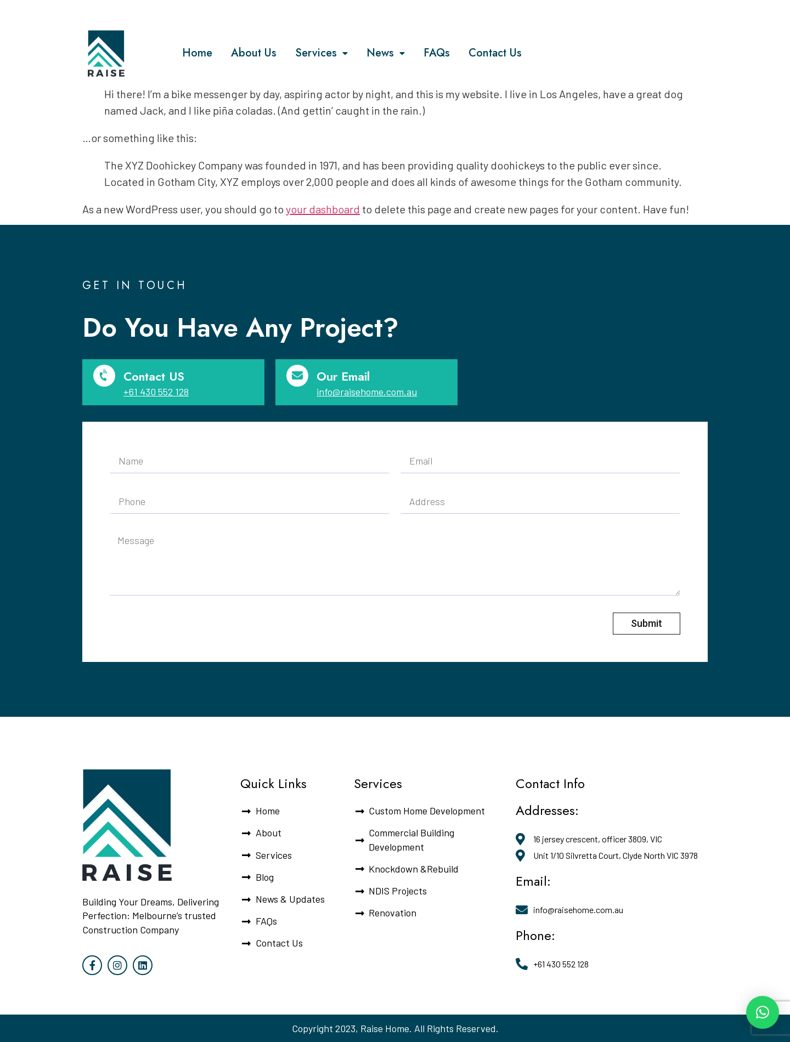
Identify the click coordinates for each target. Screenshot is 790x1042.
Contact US (153, 376)
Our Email (343, 376)
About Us (253, 53)
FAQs (437, 53)
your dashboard (323, 209)
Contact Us (495, 53)
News (385, 53)
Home (197, 53)
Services (321, 53)
